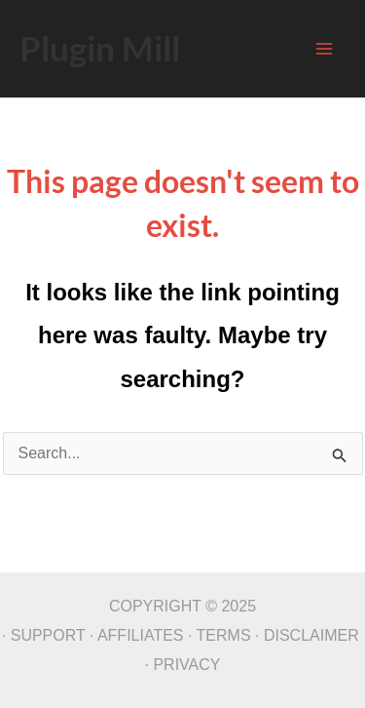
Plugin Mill (99, 47)
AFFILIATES (140, 635)
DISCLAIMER (311, 635)
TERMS (224, 635)
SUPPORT (48, 635)
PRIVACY (186, 664)
